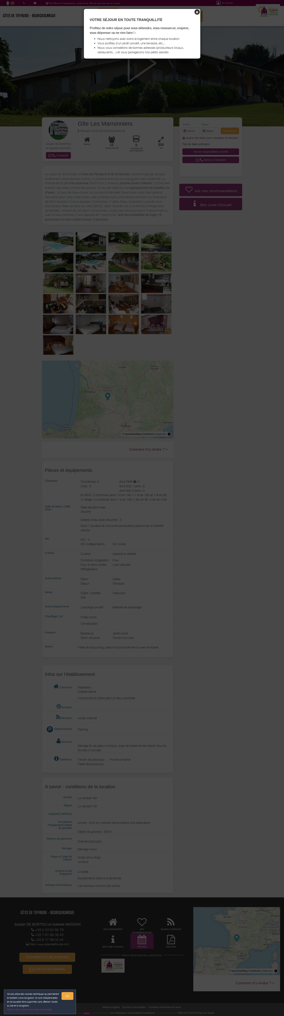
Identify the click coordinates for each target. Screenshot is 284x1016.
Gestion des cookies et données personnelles (29, 1009)
